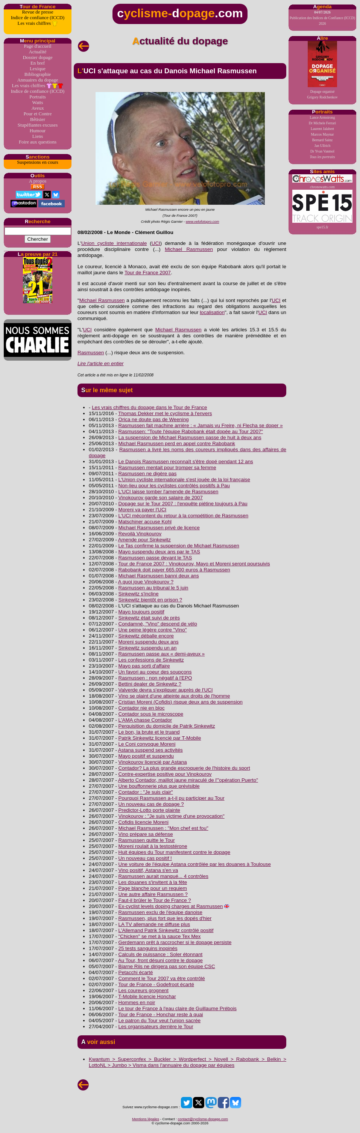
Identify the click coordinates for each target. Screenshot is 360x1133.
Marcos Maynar (322, 134)
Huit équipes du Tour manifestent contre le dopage (174, 852)
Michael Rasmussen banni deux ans (158, 576)
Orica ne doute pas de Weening (153, 419)
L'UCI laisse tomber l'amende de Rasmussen (168, 491)
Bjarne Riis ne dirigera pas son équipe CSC (166, 966)
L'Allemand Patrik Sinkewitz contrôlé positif (166, 930)
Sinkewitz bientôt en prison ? (150, 600)
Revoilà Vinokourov (140, 533)
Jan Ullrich (322, 146)
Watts (37, 102)
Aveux (37, 108)
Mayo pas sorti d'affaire (144, 666)
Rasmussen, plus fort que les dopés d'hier (165, 918)
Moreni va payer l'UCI (142, 509)
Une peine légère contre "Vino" (152, 630)
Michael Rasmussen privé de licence (159, 527)
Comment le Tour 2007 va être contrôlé (161, 978)
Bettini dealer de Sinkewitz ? (149, 684)
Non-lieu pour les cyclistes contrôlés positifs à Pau (174, 485)
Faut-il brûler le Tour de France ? (154, 900)
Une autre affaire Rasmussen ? (153, 894)
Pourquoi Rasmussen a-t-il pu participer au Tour (171, 798)
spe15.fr (322, 209)
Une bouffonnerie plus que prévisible (159, 786)
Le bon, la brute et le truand (149, 732)
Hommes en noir (136, 1002)
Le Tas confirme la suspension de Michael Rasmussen (178, 545)
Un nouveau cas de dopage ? (151, 804)
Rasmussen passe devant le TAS (155, 557)
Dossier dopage (37, 57)
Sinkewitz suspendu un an (147, 648)
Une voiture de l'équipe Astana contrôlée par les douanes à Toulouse (194, 864)
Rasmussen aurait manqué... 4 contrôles (163, 876)
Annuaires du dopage (37, 80)
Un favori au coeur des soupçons (155, 672)
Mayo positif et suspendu (146, 756)
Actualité (38, 51)
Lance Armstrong (322, 117)
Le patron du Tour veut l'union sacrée (159, 1020)
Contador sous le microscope (151, 714)
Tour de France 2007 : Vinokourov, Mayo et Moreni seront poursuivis (194, 563)
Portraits (37, 97)
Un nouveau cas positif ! (145, 858)
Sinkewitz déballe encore (146, 636)
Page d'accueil (37, 46)
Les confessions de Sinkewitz (151, 660)
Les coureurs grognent (143, 990)
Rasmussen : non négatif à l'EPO (155, 678)
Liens (37, 136)
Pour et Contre (38, 113)
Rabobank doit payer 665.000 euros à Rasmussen (174, 570)
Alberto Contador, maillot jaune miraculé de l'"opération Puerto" (188, 780)
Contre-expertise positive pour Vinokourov (165, 774)
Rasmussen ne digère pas (147, 473)
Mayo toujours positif (141, 612)
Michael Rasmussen (189, 249)
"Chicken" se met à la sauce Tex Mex (159, 936)
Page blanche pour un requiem (152, 888)
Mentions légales (145, 1119)
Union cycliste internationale (114, 243)
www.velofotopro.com (202, 222)
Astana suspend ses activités (150, 750)
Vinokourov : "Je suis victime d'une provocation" (171, 816)
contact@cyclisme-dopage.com (203, 1119)
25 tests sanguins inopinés (148, 948)
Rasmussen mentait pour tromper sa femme (167, 467)
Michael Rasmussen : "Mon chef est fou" (163, 828)
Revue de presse (37, 12)
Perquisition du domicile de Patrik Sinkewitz (166, 726)
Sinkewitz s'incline (138, 594)
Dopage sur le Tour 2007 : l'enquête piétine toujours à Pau (183, 503)
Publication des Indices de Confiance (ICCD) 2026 (322, 18)
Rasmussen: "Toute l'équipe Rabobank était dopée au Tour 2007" (190, 431)
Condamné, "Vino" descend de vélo (157, 624)
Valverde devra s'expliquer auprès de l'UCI (165, 690)
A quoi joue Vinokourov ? (145, 582)
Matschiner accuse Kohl (145, 521)
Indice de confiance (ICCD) (37, 17)
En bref (37, 63)
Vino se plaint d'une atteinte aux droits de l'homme (174, 696)
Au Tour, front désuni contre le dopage (160, 960)
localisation (212, 312)
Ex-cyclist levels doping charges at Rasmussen (170, 906)
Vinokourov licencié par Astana (152, 762)
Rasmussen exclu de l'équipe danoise (160, 912)
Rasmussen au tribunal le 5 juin (153, 588)
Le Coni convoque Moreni (147, 744)
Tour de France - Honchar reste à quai (160, 1014)
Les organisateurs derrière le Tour (155, 1026)
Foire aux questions (37, 142)
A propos (38, 181)
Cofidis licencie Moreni (143, 822)
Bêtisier (37, 119)
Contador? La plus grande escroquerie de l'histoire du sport (184, 768)
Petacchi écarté (135, 972)
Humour (38, 130)
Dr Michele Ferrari (322, 123)
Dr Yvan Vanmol (322, 151)
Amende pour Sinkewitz (144, 539)
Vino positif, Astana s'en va (148, 870)
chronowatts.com (322, 181)
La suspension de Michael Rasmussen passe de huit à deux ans (189, 437)
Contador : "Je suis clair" (145, 792)
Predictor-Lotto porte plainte (149, 810)
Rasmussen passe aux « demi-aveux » (161, 654)
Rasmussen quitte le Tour (146, 840)
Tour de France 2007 (148, 272)
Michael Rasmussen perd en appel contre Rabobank (176, 443)
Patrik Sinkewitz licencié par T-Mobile (159, 738)
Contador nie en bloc (141, 708)
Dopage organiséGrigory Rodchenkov (322, 70)
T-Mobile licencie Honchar (147, 996)
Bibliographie (37, 74)
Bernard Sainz (322, 140)
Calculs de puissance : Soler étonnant (160, 954)
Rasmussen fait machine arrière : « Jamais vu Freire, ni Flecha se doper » (200, 425)
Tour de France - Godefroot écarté (156, 984)
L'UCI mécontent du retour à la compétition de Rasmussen (183, 515)
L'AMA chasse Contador (145, 720)
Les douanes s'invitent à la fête (152, 882)
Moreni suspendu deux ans (148, 642)
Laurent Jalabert (322, 129)
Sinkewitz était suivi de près (149, 618)
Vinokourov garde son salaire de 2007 (160, 497)
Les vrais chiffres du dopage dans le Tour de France (149, 407)
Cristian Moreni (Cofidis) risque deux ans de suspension (180, 702)
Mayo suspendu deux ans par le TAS (159, 551)
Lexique (38, 68)
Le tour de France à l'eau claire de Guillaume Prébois (177, 1008)
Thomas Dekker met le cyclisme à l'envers (165, 413)
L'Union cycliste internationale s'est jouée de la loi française (184, 479)
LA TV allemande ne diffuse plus (154, 924)
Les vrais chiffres (38, 23)
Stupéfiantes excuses (38, 125)
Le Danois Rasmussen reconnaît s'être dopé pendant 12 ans (185, 461)
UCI (156, 243)
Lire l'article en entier (100, 363)
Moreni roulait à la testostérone (152, 846)
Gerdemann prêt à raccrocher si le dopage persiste (175, 942)
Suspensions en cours (37, 162)
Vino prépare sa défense (145, 834)
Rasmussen (90, 352)
